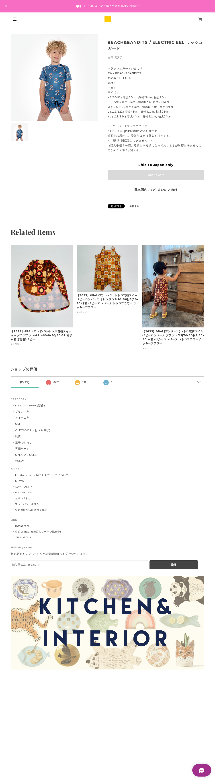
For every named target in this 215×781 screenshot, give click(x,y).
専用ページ (22, 448)
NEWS (19, 480)
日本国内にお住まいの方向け (155, 190)
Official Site (23, 537)
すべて (25, 382)
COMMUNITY (24, 486)
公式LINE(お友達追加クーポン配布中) (38, 531)
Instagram (22, 525)
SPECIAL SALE (26, 454)
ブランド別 (22, 411)
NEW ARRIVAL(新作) (30, 405)
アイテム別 (22, 417)
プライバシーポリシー (28, 504)
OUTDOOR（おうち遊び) (32, 430)
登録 (173, 564)
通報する (134, 206)
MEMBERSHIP (25, 492)
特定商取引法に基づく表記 (31, 509)
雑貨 (18, 436)
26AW (19, 461)
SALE (19, 424)
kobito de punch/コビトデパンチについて (41, 475)
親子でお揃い (24, 442)
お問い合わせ (23, 498)
